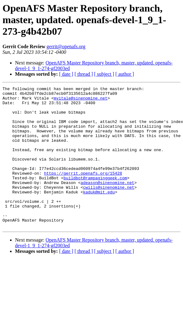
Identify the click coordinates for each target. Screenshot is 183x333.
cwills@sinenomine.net (108, 208)
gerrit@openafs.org (66, 46)
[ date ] (66, 74)
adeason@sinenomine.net (108, 202)
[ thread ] (83, 74)
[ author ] (124, 74)
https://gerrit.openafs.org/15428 (83, 191)
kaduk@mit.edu (98, 213)
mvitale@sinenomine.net (81, 101)
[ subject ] (104, 74)
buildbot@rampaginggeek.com (95, 196)
